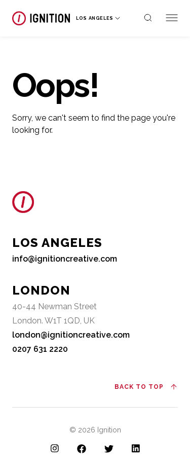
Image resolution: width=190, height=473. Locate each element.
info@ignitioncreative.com (64, 259)
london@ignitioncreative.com (71, 335)
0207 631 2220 (40, 349)
